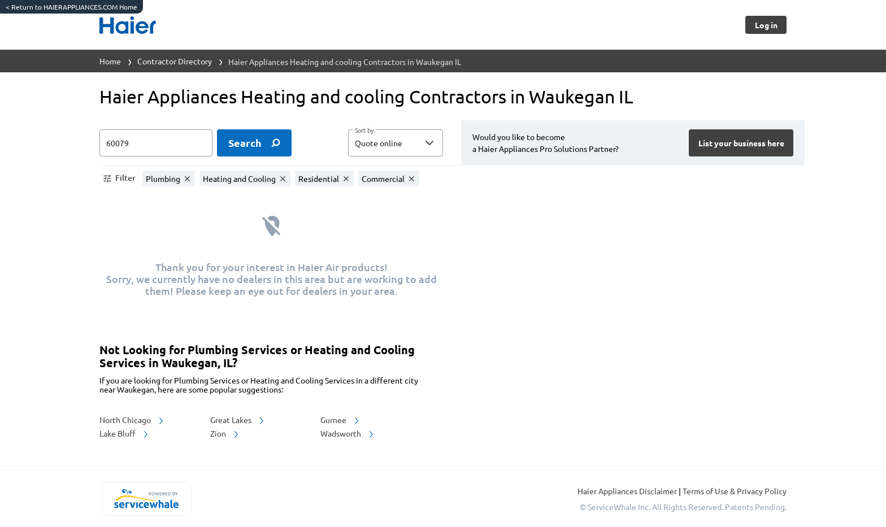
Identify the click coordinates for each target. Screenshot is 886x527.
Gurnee (340, 420)
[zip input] (156, 143)
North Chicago (132, 420)
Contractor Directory (174, 61)
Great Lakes (238, 420)
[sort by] (412, 143)
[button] (395, 142)
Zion (225, 433)
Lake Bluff (124, 433)
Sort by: (365, 130)
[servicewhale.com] (146, 499)
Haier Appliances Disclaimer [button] (628, 491)
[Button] (766, 25)
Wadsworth (347, 433)
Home (110, 61)
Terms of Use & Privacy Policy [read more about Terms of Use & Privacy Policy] (735, 491)
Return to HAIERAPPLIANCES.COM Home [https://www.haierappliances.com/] (71, 6)
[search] (254, 142)
